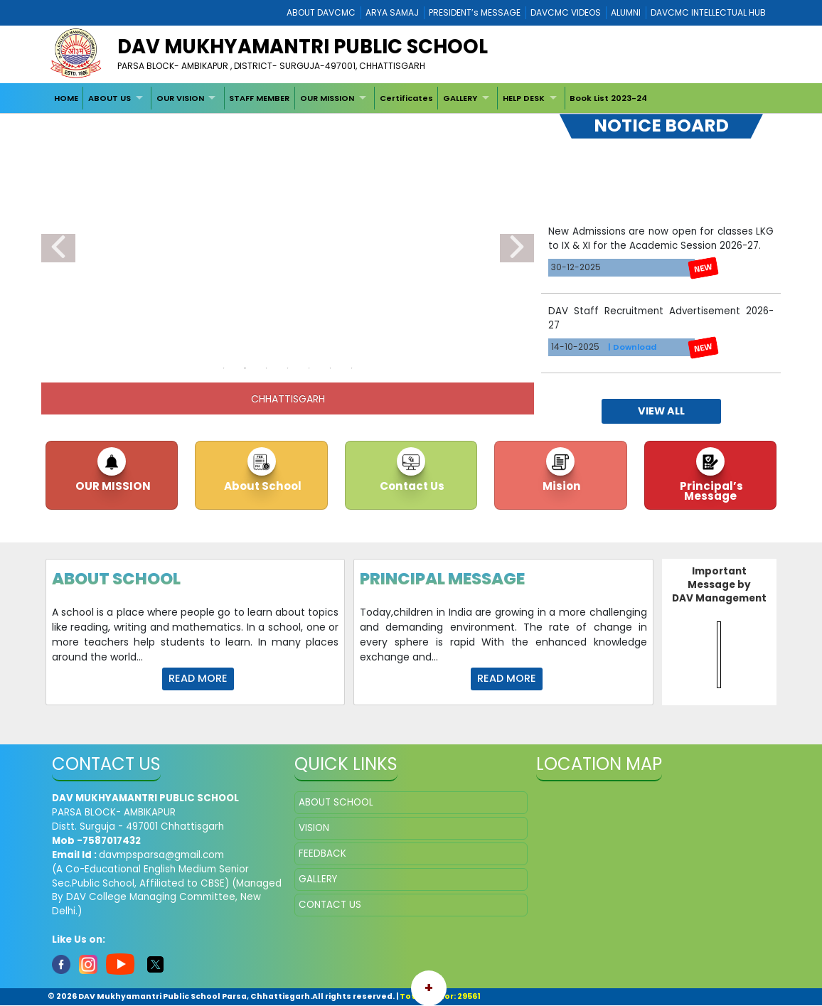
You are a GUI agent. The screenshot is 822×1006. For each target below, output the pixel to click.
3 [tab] (267, 368)
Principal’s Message (710, 490)
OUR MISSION (327, 98)
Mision (560, 485)
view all (661, 411)
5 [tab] (309, 368)
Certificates (406, 98)
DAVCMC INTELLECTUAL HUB (708, 12)
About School (261, 485)
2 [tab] (245, 368)
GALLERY (460, 98)
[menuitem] (66, 98)
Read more (198, 678)
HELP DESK (524, 98)
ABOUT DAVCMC (321, 12)
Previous (58, 248)
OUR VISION (180, 98)
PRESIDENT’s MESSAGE (475, 12)
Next (517, 248)
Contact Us (411, 485)
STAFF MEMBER (259, 98)
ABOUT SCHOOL (336, 802)
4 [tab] (288, 368)
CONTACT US (330, 904)
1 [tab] (224, 368)
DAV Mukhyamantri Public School (302, 46)
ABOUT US (109, 98)
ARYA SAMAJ (392, 12)
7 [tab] (352, 368)
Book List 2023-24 (608, 98)
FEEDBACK (322, 853)
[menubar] (350, 98)
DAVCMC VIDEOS (565, 12)
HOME (66, 98)
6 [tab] (331, 368)
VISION (314, 828)
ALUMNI (626, 12)
